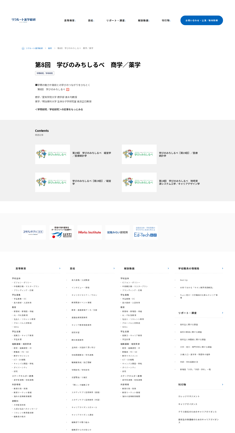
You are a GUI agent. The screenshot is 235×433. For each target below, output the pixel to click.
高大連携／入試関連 (77, 253)
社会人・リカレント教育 (25, 294)
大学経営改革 (20, 379)
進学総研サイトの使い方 (49, 420)
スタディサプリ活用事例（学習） (83, 315)
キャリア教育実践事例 (78, 276)
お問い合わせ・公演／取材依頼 (202, 7)
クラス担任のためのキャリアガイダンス (194, 339)
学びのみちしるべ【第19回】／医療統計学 (178, 129)
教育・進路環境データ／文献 (81, 268)
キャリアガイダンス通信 (79, 323)
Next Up (180, 253)
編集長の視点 (20, 391)
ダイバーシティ (20, 342)
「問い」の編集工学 (77, 307)
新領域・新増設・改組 (24, 286)
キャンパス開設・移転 (24, 338)
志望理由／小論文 (76, 303)
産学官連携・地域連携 (24, 354)
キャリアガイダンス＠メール (81, 319)
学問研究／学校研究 (45, 48)
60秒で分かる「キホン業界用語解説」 (194, 257)
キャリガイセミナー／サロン (81, 261)
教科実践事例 (74, 284)
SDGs (16, 301)
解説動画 (151, 7)
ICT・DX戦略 (20, 334)
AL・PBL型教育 (21, 290)
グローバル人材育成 (23, 297)
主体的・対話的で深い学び (80, 288)
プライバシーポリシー (111, 420)
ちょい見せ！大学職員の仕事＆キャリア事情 (196, 261)
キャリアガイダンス (184, 334)
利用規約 (131, 420)
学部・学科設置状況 (185, 303)
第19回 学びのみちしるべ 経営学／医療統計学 (91, 129)
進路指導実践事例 (76, 272)
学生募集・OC (20, 273)
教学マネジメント (22, 330)
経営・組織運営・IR (23, 322)
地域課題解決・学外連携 (79, 292)
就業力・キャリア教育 (24, 310)
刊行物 (167, 7)
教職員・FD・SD (21, 326)
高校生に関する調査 (185, 284)
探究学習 (72, 280)
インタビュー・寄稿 (77, 257)
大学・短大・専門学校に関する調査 (192, 295)
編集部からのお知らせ (78, 331)
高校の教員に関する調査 (187, 288)
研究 (16, 346)
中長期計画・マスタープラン (26, 261)
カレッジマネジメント (185, 330)
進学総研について (24, 420)
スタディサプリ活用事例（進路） (83, 311)
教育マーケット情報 (23, 367)
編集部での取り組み (77, 327)
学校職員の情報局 (185, 243)
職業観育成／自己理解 (78, 296)
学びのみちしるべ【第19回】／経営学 (91, 157)
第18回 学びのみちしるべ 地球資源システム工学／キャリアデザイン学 (179, 157)
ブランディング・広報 (23, 265)
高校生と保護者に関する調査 (189, 292)
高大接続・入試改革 (23, 277)
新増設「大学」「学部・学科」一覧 (192, 307)
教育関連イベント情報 (78, 264)
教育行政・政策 (21, 363)
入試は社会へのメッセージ (25, 383)
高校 (111, 7)
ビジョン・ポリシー (23, 257)
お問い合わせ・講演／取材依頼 (81, 420)
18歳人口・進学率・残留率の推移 (192, 299)
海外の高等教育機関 (23, 371)
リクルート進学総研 (35, 23)
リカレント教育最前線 (24, 387)
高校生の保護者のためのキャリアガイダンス (196, 343)
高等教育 (95, 7)
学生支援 (18, 314)
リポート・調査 (130, 7)
